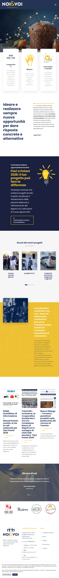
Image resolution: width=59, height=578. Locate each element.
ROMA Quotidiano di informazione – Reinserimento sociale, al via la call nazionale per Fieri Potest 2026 (10, 422)
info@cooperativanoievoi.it (29, 552)
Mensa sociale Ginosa (11, 275)
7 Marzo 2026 (9, 435)
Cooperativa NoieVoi (47, 532)
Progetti (44, 540)
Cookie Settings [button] (7, 574)
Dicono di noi (45, 544)
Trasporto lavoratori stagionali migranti (48, 276)
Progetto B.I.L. (29, 273)
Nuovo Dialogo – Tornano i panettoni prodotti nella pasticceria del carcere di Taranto (48, 418)
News (6, 437)
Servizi (44, 536)
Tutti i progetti (29, 246)
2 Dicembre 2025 (47, 428)
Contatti (44, 548)
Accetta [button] (15, 574)
